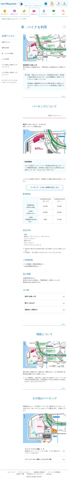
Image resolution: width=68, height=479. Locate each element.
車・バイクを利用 (7, 53)
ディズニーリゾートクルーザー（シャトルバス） (9, 81)
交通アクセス (6, 42)
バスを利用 (5, 59)
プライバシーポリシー (24, 472)
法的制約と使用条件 (39, 472)
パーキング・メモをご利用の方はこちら (44, 187)
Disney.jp (48, 474)
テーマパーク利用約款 (54, 472)
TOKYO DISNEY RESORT (9, 4)
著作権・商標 (20, 474)
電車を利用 (5, 48)
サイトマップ (11, 472)
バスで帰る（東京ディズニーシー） (9, 73)
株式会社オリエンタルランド (35, 474)
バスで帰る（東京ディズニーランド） (9, 66)
